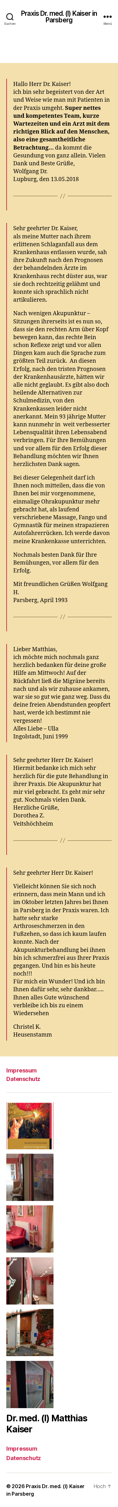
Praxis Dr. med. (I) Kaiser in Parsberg (59, 16)
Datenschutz (23, 1079)
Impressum (21, 1070)
